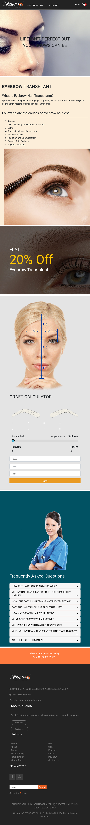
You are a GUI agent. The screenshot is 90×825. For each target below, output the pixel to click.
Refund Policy (17, 757)
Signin (78, 4)
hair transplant (35, 5)
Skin (50, 747)
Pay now (52, 757)
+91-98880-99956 (22, 694)
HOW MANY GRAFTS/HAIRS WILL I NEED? (33, 613)
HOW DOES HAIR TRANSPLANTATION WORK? (34, 586)
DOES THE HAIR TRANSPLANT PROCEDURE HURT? (37, 607)
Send (45, 480)
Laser (51, 753)
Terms (14, 750)
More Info (19, 723)
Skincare (53, 5)
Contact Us (19, 729)
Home (14, 743)
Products (52, 750)
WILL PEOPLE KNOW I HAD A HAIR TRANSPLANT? (37, 625)
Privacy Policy (18, 753)
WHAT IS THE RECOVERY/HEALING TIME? (33, 619)
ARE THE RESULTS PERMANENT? (28, 640)
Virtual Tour (16, 760)
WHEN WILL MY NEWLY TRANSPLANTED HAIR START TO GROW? (44, 631)
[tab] (45, 586)
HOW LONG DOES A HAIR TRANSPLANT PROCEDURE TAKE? (42, 601)
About (14, 747)
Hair (50, 743)
